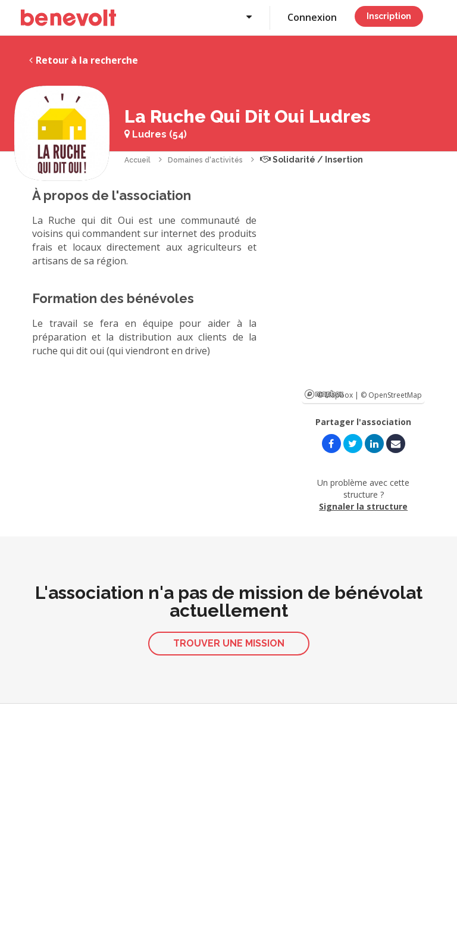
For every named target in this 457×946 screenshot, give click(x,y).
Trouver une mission (228, 643)
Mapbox (324, 394)
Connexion (312, 17)
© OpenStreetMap (391, 395)
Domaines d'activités (205, 160)
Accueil (137, 160)
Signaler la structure (363, 506)
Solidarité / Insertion (311, 159)
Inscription (389, 16)
